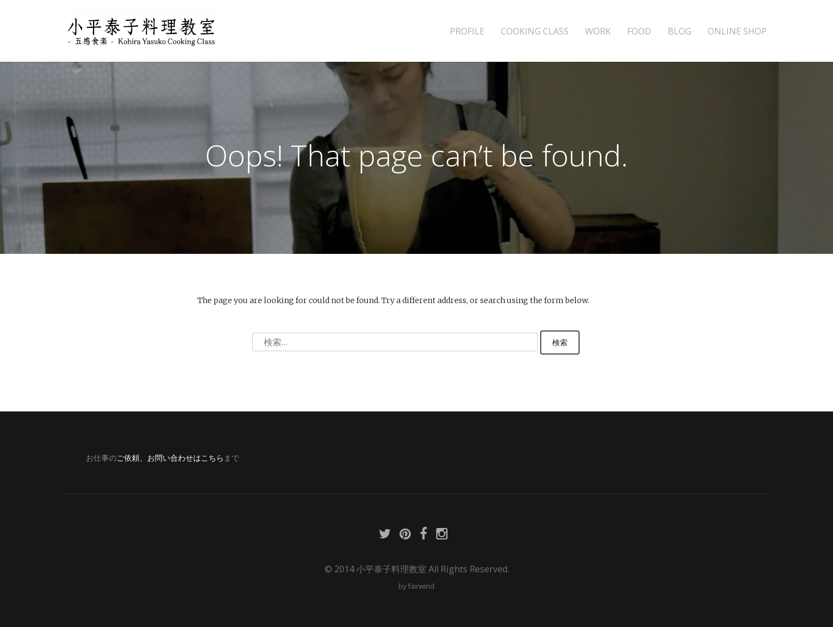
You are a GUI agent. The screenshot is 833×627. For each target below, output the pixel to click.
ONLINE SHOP (737, 31)
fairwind (421, 586)
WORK (598, 31)
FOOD (639, 31)
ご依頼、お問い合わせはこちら (170, 458)
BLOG (679, 31)
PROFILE (467, 31)
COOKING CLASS (535, 31)
